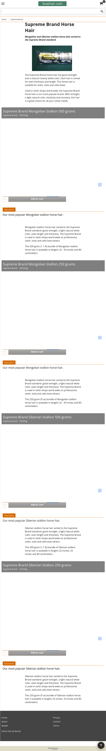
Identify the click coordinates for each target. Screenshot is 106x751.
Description (9, 209)
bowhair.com (52, 3)
